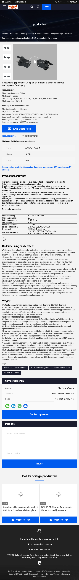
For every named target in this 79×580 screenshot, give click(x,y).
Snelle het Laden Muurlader (15, 368)
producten (14, 34)
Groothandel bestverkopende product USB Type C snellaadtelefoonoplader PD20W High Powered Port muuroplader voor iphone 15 (20, 509)
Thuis (4, 34)
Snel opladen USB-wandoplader (34, 34)
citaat (46, 7)
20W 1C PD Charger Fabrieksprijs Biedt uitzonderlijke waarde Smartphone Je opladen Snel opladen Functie (56, 509)
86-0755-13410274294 (66, 2)
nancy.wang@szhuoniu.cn (14, 2)
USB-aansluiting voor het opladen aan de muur (50, 368)
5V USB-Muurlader (11, 373)
